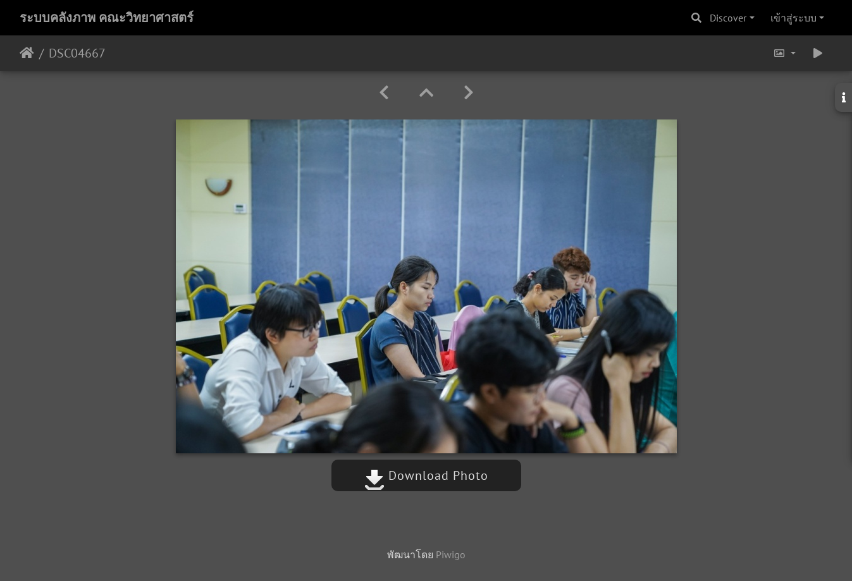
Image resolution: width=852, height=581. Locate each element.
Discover (728, 17)
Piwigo (451, 554)
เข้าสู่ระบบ (793, 17)
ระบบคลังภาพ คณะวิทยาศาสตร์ (107, 17)
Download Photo (426, 475)
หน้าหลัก (27, 53)
